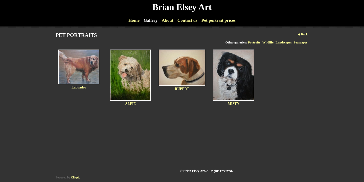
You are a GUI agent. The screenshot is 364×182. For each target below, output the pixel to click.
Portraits (254, 42)
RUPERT (182, 89)
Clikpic (75, 177)
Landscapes (284, 42)
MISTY (233, 104)
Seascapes (300, 42)
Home (134, 20)
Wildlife (268, 42)
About (167, 20)
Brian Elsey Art (182, 7)
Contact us (187, 20)
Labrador (79, 87)
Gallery (151, 20)
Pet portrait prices (218, 20)
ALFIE (130, 104)
